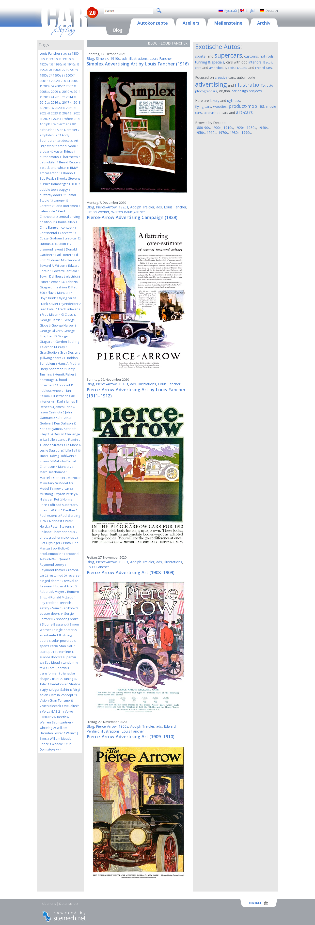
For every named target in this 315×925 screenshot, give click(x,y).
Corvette (68, 233)
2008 (45, 91)
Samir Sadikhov (65, 608)
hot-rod (66, 385)
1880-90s (202, 127)
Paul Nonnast (53, 521)
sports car (49, 646)
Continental (49, 233)
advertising (211, 84)
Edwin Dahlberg (52, 276)
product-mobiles (246, 106)
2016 (56, 102)
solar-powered (63, 640)
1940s (73, 64)
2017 (67, 102)
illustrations (64, 396)
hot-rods (267, 56)
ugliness (233, 100)
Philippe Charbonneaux (58, 532)
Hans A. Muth (69, 363)
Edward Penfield (65, 271)
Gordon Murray (54, 347)
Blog (90, 58)
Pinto (68, 543)
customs (251, 56)
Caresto (47, 206)
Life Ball (73, 450)
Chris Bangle (50, 227)
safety (45, 608)
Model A (66, 483)
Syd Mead (53, 662)
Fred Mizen (51, 314)
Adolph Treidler (52, 124)
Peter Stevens (62, 526)
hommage (49, 379)
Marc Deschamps (54, 472)
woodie (58, 744)
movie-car (63, 488)
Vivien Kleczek (51, 706)
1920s (46, 64)
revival (71, 581)
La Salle (50, 439)
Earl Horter (64, 254)
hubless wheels (52, 390)
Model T (47, 488)
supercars (228, 55)
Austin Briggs (64, 151)
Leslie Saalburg (52, 450)
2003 (65, 80)
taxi (43, 668)
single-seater (65, 629)
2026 (47, 118)
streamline (65, 651)
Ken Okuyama (51, 428)
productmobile (52, 553)
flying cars (203, 106)
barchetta (71, 157)
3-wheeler (71, 118)
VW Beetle (60, 717)
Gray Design (70, 352)
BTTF (75, 184)
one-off (47, 510)
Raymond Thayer (53, 570)
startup (47, 651)
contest (68, 227)
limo (44, 456)
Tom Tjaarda (58, 668)
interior (47, 401)
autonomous (51, 157)
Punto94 (50, 559)
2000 (70, 75)
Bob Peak (48, 178)
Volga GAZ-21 (53, 711)
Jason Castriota (52, 412)
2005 (48, 86)
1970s (72, 69)
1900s (55, 59)
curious (47, 243)
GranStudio (49, 352)
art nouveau (68, 146)
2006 (60, 86)
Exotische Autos (217, 46)
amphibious (50, 135)
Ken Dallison (65, 423)
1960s (59, 69)
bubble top (49, 189)
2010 (67, 91)
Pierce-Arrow (106, 207)
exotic (58, 282)
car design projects (247, 91)
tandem (70, 662)
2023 (56, 113)
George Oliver (51, 331)
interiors (255, 62)
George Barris (51, 320)
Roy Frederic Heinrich (56, 602)
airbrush (48, 129)
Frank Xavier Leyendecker (60, 303)
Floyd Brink (49, 298)
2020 (60, 108)
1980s (46, 75)
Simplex (102, 58)
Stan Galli (67, 646)
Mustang (47, 494)
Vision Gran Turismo (57, 700)
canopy (61, 200)
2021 (71, 108)
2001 (45, 80)
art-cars (244, 112)
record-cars (263, 68)
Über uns (49, 903)
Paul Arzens (50, 515)
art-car (46, 151)
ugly (47, 689)
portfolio (61, 548)
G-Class (69, 314)
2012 (48, 97)
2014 (71, 97)
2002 (55, 80)
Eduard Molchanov (64, 260)
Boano (69, 173)
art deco (65, 140)
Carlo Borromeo (67, 206)
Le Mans (73, 445)
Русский (230, 10)
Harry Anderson (53, 369)
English (251, 10)
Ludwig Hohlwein (62, 456)
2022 (45, 113)
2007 (71, 86)
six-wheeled (51, 635)
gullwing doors (52, 358)
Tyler (44, 684)
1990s (59, 75)
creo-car (73, 238)
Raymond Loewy (53, 564)
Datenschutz (68, 903)
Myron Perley (67, 494)
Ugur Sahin (62, 689)
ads (70, 124)
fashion (63, 287)
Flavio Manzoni (60, 292)
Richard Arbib (66, 586)
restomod (58, 575)
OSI (59, 510)
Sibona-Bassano (55, 624)
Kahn (61, 417)
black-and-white (55, 167)
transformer (50, 673)
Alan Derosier (68, 129)
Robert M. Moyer (53, 591)
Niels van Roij (51, 499)
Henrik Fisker (66, 374)
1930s (60, 64)
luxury (46, 461)
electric (73, 276)
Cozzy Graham (52, 238)
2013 (60, 97)
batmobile (49, 162)
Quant (64, 559)
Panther (70, 510)
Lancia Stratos (53, 445)
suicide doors (51, 657)
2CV (57, 118)
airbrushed (212, 112)
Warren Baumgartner (57, 722)
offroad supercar (64, 504)
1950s (46, 69)
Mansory (66, 466)
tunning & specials (209, 62)
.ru (67, 53)
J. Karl (60, 401)
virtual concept (64, 695)
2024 (67, 113)
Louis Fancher (51, 53)
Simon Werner (98, 211)
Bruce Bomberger (56, 184)
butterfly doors (53, 195)
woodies (220, 106)
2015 (45, 102)
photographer (51, 537)
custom (63, 243)
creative (221, 77)
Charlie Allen (66, 222)
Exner (45, 282)
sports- (200, 56)
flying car (67, 298)
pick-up (70, 537)
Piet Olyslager (51, 543)
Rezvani (47, 586)
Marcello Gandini (53, 477)
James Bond (65, 407)
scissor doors (51, 613)
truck (57, 678)
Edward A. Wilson (53, 265)
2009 (56, 91)
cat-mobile (48, 211)
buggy (64, 189)
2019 (48, 108)
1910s (68, 59)
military (50, 483)
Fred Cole (48, 309)
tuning (70, 678)
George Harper (63, 325)
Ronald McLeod (63, 597)
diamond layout (52, 249)
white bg (48, 727)
